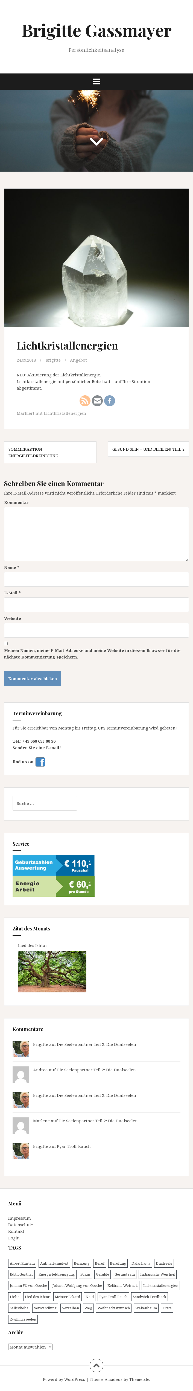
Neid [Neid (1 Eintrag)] (90, 1296)
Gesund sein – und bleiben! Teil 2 (148, 449)
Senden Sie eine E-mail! (37, 747)
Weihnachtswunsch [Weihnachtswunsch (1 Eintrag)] (114, 1307)
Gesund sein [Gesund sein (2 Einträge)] (125, 1274)
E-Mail (12, 592)
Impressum (19, 1218)
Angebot (78, 360)
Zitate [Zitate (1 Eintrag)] (167, 1307)
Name (11, 567)
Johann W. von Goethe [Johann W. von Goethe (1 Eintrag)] (28, 1285)
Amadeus (113, 1379)
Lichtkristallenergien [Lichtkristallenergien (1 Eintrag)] (160, 1285)
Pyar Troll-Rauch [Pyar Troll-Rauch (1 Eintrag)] (113, 1296)
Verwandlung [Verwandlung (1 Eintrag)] (45, 1307)
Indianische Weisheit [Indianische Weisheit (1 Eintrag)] (157, 1274)
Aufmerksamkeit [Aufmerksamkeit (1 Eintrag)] (54, 1263)
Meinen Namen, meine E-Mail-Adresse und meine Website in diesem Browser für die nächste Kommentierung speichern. (92, 654)
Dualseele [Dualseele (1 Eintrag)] (164, 1263)
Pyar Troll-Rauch (74, 1146)
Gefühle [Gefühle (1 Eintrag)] (102, 1274)
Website (12, 618)
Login (14, 1237)
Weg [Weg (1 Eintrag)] (88, 1307)
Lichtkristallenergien (65, 413)
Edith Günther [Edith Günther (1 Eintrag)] (21, 1274)
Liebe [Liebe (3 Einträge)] (14, 1296)
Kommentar (16, 502)
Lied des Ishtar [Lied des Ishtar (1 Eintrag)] (37, 1296)
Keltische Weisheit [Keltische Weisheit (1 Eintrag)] (122, 1285)
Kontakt (16, 1231)
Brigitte (53, 360)
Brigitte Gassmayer (97, 29)
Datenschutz (20, 1224)
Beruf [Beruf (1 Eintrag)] (99, 1263)
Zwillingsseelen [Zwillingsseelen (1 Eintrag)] (23, 1319)
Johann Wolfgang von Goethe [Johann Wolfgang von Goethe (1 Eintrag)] (77, 1285)
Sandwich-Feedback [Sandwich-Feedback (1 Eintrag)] (149, 1296)
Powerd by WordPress (64, 1379)
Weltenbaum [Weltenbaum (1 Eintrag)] (146, 1307)
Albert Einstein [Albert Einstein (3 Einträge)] (22, 1263)
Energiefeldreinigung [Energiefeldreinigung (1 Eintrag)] (57, 1274)
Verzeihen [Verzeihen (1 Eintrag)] (70, 1307)
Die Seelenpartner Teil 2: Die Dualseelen (96, 1044)
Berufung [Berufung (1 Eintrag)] (118, 1263)
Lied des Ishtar (33, 945)
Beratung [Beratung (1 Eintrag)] (81, 1263)
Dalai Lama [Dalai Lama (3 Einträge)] (140, 1263)
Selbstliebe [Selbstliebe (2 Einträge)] (19, 1307)
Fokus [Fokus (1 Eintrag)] (85, 1274)
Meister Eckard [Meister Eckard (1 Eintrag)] (67, 1296)
